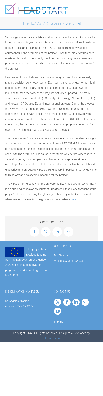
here (73, 199)
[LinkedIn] (76, 302)
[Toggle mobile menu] (96, 8)
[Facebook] (67, 302)
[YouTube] (57, 311)
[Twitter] (57, 302)
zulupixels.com (51, 338)
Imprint (58, 321)
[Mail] (85, 302)
